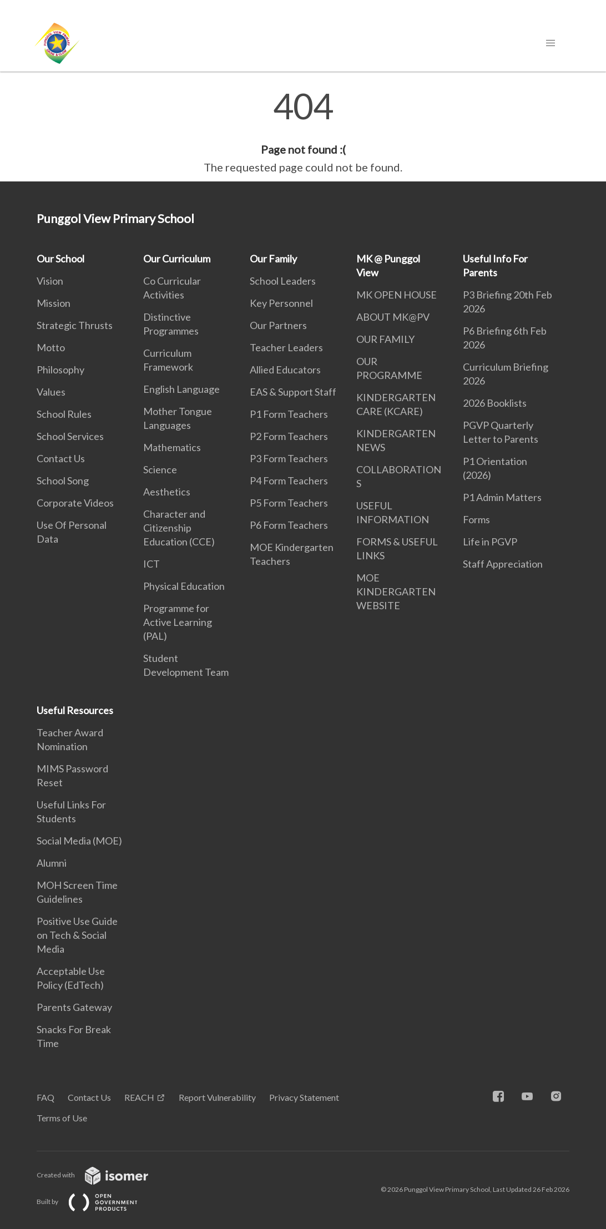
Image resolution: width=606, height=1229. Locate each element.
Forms (476, 519)
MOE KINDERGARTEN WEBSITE (396, 591)
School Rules (64, 414)
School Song (63, 480)
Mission (53, 303)
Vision (50, 281)
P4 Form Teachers (289, 480)
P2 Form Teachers (289, 436)
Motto (51, 347)
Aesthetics (166, 491)
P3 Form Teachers (289, 458)
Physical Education (184, 586)
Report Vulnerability (217, 1097)
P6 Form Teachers (289, 525)
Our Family (273, 258)
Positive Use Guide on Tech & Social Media (77, 935)
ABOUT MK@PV (393, 317)
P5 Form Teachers (289, 503)
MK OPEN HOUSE (396, 295)
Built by (96, 1201)
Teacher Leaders (286, 347)
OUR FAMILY (385, 339)
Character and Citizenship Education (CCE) (179, 528)
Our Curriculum (176, 258)
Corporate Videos (75, 503)
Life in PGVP (490, 541)
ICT (151, 564)
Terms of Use (62, 1117)
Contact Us (61, 458)
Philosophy (60, 369)
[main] (303, 132)
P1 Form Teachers (289, 414)
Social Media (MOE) (79, 840)
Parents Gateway (74, 1007)
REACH (139, 1097)
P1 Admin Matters (502, 497)
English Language (181, 389)
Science (160, 469)
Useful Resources (75, 710)
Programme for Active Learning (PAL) (177, 622)
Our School (60, 258)
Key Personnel (281, 303)
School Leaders (283, 281)
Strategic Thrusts (75, 325)
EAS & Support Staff (293, 392)
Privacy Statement (304, 1097)
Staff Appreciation (503, 564)
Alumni (52, 863)
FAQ (45, 1097)
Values (51, 392)
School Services (70, 436)
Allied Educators (285, 369)
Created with (101, 1175)
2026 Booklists (495, 403)
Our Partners (278, 325)
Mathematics (172, 447)
